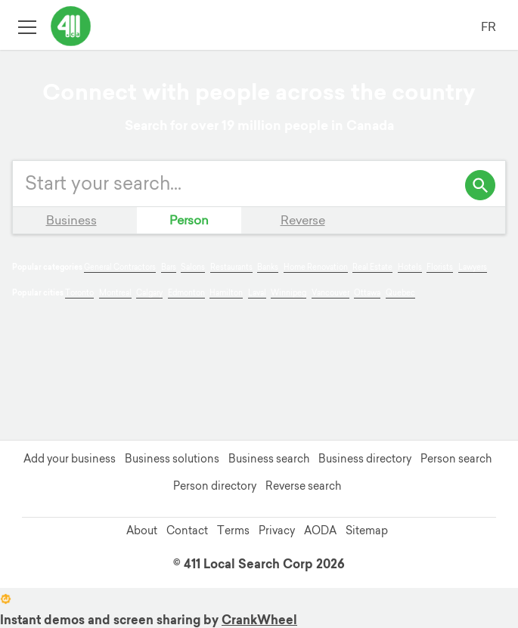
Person (189, 219)
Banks (267, 267)
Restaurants (231, 267)
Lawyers (472, 267)
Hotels (410, 267)
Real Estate (372, 267)
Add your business (69, 459)
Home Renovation (316, 267)
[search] (480, 185)
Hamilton (226, 293)
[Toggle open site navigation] (27, 26)
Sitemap (367, 530)
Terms (233, 530)
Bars (168, 267)
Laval (257, 293)
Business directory (364, 459)
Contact (187, 530)
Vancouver (330, 293)
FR (488, 26)
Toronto (79, 293)
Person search (456, 459)
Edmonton (186, 293)
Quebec (400, 293)
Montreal (115, 293)
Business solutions (172, 459)
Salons (193, 267)
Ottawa (367, 293)
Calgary (149, 293)
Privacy (277, 530)
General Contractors (120, 267)
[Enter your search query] (259, 183)
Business (71, 219)
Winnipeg (288, 293)
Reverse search (303, 486)
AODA (320, 530)
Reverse (303, 219)
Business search (268, 459)
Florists (439, 267)
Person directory (214, 486)
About (141, 530)
